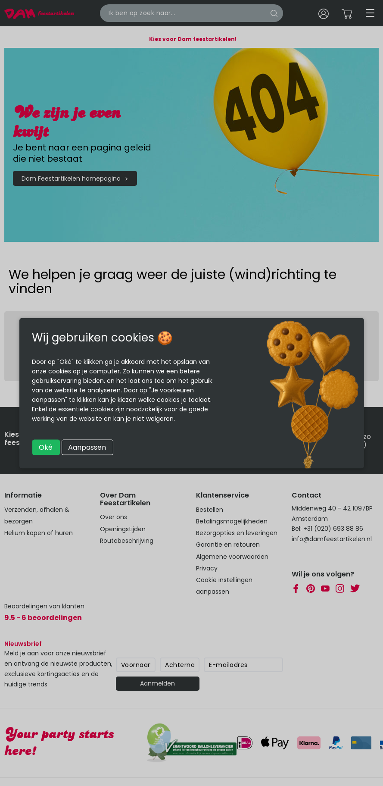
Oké (46, 447)
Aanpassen (87, 447)
